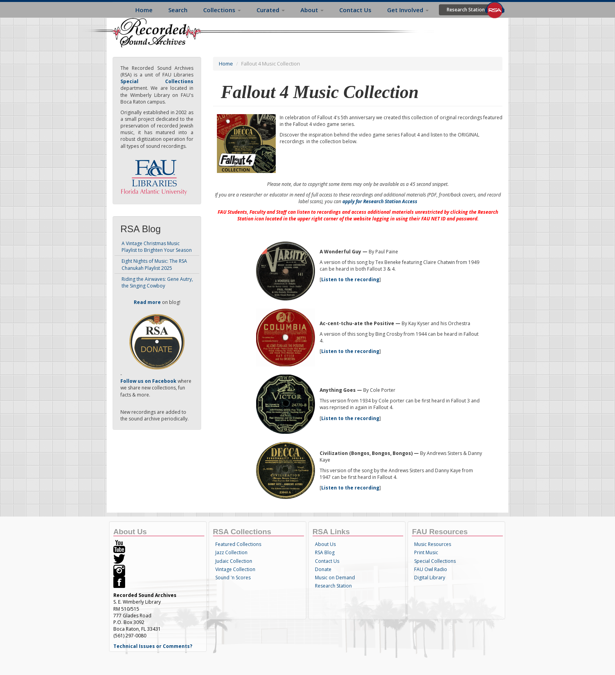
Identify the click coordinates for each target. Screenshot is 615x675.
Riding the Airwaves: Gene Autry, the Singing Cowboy (157, 282)
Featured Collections (238, 544)
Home (144, 10)
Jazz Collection (231, 552)
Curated (271, 10)
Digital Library (429, 577)
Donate (323, 569)
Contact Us (355, 10)
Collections (222, 10)
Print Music (426, 552)
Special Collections (435, 561)
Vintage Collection (235, 569)
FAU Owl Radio (430, 569)
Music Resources (432, 544)
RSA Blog (325, 552)
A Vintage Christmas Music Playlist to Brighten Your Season (157, 246)
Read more (147, 302)
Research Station (466, 9)
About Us (325, 544)
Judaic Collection (233, 561)
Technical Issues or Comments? (152, 646)
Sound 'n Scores (233, 577)
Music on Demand (335, 577)
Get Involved (408, 10)
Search (177, 10)
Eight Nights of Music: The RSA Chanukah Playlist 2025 (154, 264)
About (312, 10)
